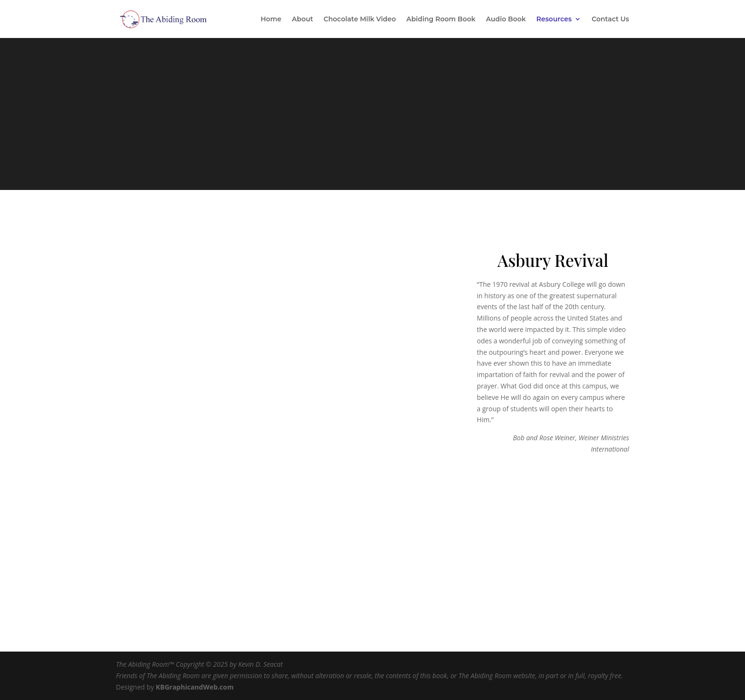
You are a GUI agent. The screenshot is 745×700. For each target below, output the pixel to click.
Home (270, 19)
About (302, 19)
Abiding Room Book (441, 19)
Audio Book (506, 19)
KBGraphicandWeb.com (195, 686)
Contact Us (610, 19)
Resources (554, 19)
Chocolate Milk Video (360, 19)
